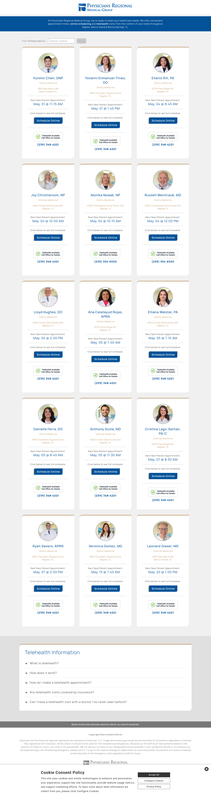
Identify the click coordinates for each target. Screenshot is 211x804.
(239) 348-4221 (48, 144)
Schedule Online (48, 120)
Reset (81, 40)
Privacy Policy (154, 786)
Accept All (154, 775)
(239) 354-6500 (105, 261)
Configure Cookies (154, 781)
